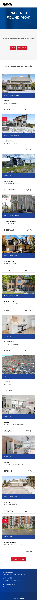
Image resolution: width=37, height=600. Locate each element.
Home (13, 47)
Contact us (22, 47)
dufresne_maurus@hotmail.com (14, 580)
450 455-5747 (8, 577)
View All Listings (18, 559)
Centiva (21, 598)
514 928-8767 (8, 578)
